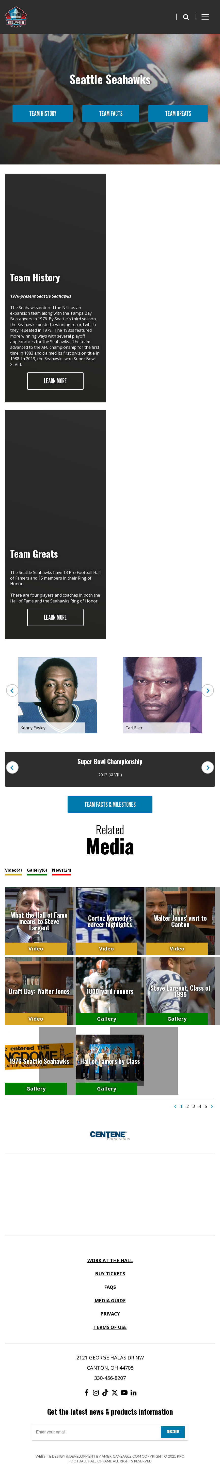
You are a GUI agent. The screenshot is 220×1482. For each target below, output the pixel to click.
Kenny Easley (33, 728)
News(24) (61, 870)
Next (207, 690)
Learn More (55, 381)
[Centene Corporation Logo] (110, 1136)
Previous (12, 690)
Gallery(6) (37, 870)
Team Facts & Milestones (110, 804)
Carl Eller (134, 728)
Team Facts (110, 113)
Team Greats (178, 113)
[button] (186, 17)
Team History (42, 113)
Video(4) (13, 870)
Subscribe (172, 1431)
